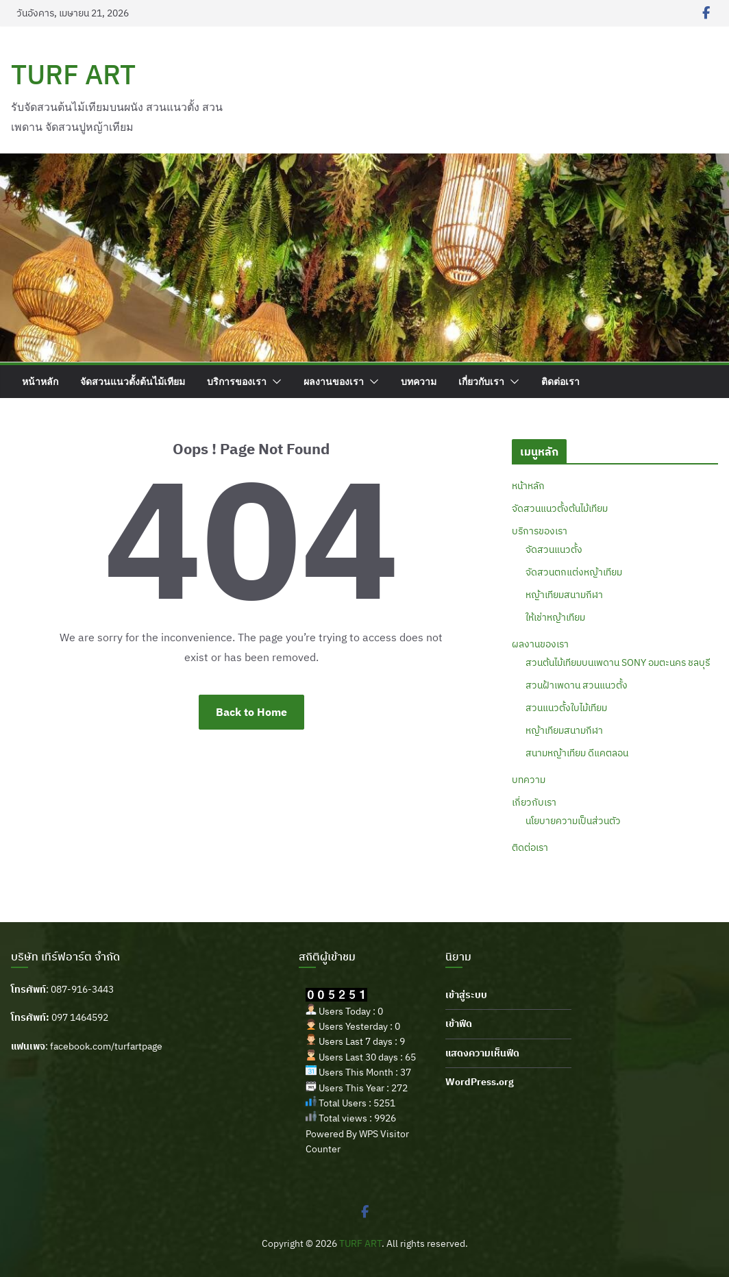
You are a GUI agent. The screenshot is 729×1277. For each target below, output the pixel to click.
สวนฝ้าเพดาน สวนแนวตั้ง (577, 685)
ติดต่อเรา (560, 381)
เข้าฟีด (458, 1023)
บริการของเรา (237, 381)
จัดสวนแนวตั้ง (554, 549)
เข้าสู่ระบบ (466, 995)
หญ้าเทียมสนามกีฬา (564, 594)
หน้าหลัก (40, 381)
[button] (274, 381)
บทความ (418, 381)
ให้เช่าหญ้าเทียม (555, 617)
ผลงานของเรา (334, 381)
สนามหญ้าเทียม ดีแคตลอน (577, 753)
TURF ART (73, 74)
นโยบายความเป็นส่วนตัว (573, 821)
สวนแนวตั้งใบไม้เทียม (566, 708)
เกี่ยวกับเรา (481, 381)
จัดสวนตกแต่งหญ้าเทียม (574, 572)
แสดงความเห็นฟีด (482, 1053)
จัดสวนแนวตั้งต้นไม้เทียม (132, 381)
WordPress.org (479, 1082)
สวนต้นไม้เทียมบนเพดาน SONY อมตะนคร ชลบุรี (618, 662)
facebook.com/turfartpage (106, 1046)
